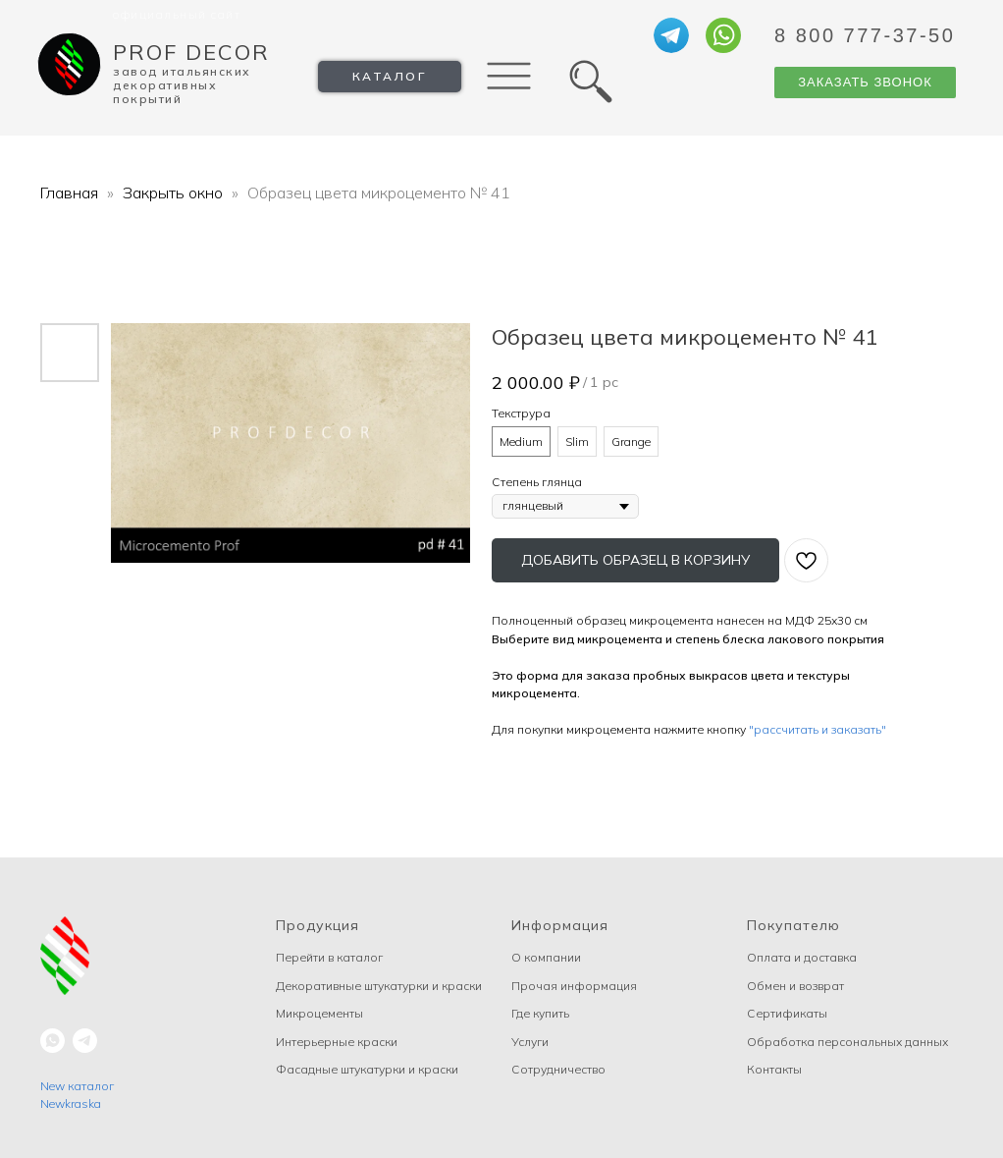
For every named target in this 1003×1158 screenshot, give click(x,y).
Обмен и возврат (795, 985)
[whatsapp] (52, 1040)
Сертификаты (787, 1013)
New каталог (77, 1085)
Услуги (530, 1041)
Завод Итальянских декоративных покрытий (182, 85)
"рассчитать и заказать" (817, 729)
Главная (69, 192)
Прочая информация (574, 985)
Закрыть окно (175, 192)
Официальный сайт (176, 14)
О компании (546, 957)
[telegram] (85, 1040)
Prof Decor (191, 52)
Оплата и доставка (802, 957)
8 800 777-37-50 (864, 35)
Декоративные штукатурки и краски (379, 985)
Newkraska (70, 1103)
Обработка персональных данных (847, 1041)
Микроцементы (319, 1013)
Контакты (774, 1069)
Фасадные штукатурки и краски (367, 1069)
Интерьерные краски (336, 1041)
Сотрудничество (558, 1069)
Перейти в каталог (329, 957)
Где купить (540, 1013)
